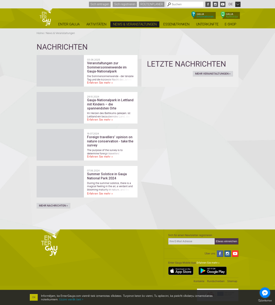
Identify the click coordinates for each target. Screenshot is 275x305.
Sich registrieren (124, 4)
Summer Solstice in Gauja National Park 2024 (107, 176)
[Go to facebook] (265, 292)
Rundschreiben (216, 281)
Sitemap (232, 281)
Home (40, 33)
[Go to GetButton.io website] (265, 300)
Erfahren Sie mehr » (100, 82)
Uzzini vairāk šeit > (71, 299)
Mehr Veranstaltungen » (212, 73)
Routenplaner (151, 4)
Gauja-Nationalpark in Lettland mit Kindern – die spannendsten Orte (110, 104)
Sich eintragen (99, 4)
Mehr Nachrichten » (53, 205)
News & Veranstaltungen (60, 33)
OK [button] (34, 297)
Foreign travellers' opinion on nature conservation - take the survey (110, 141)
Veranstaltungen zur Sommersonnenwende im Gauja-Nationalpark (107, 67)
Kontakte (199, 281)
